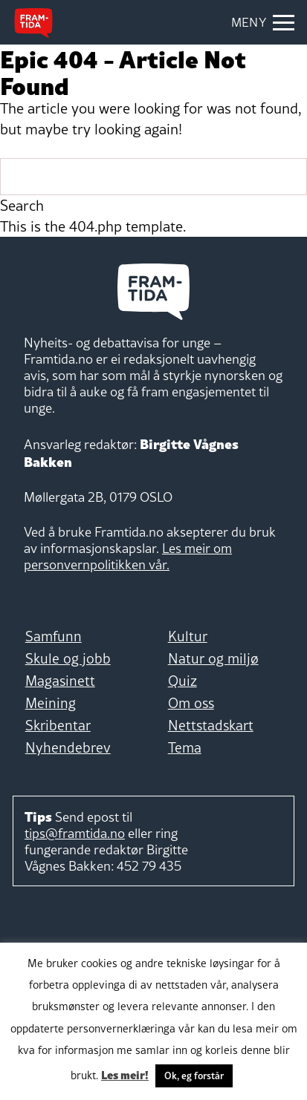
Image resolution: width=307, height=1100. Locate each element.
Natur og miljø (213, 658)
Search (22, 205)
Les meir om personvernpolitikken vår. (128, 556)
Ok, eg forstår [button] (194, 1075)
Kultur (187, 636)
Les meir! (125, 1074)
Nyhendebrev (68, 747)
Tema (184, 747)
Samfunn (53, 636)
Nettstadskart (210, 725)
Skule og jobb (68, 658)
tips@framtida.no (75, 833)
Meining (50, 703)
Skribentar (58, 725)
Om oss (191, 703)
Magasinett (60, 680)
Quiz (182, 680)
